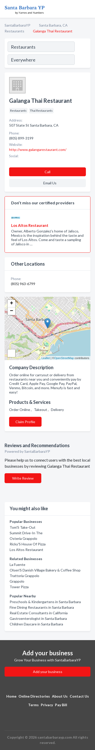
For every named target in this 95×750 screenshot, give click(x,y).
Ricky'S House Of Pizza (28, 544)
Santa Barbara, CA (53, 25)
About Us (60, 696)
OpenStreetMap (64, 358)
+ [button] (11, 303)
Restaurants (14, 31)
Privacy (47, 705)
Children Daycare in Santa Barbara (36, 624)
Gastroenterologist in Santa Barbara (38, 618)
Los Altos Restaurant (26, 549)
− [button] (11, 311)
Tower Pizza (19, 587)
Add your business (47, 671)
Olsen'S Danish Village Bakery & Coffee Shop (45, 570)
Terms (33, 705)
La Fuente (17, 564)
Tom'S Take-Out (22, 527)
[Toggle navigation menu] (88, 9)
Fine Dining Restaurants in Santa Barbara (42, 607)
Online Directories (34, 696)
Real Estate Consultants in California (39, 613)
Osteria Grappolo (23, 538)
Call (47, 172)
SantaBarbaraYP (17, 25)
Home (11, 696)
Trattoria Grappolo (24, 576)
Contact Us (79, 696)
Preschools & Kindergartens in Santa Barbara (45, 602)
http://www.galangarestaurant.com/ (37, 149)
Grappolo (17, 581)
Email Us (49, 183)
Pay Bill (61, 705)
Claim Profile (25, 422)
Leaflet (46, 358)
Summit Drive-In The (26, 533)
